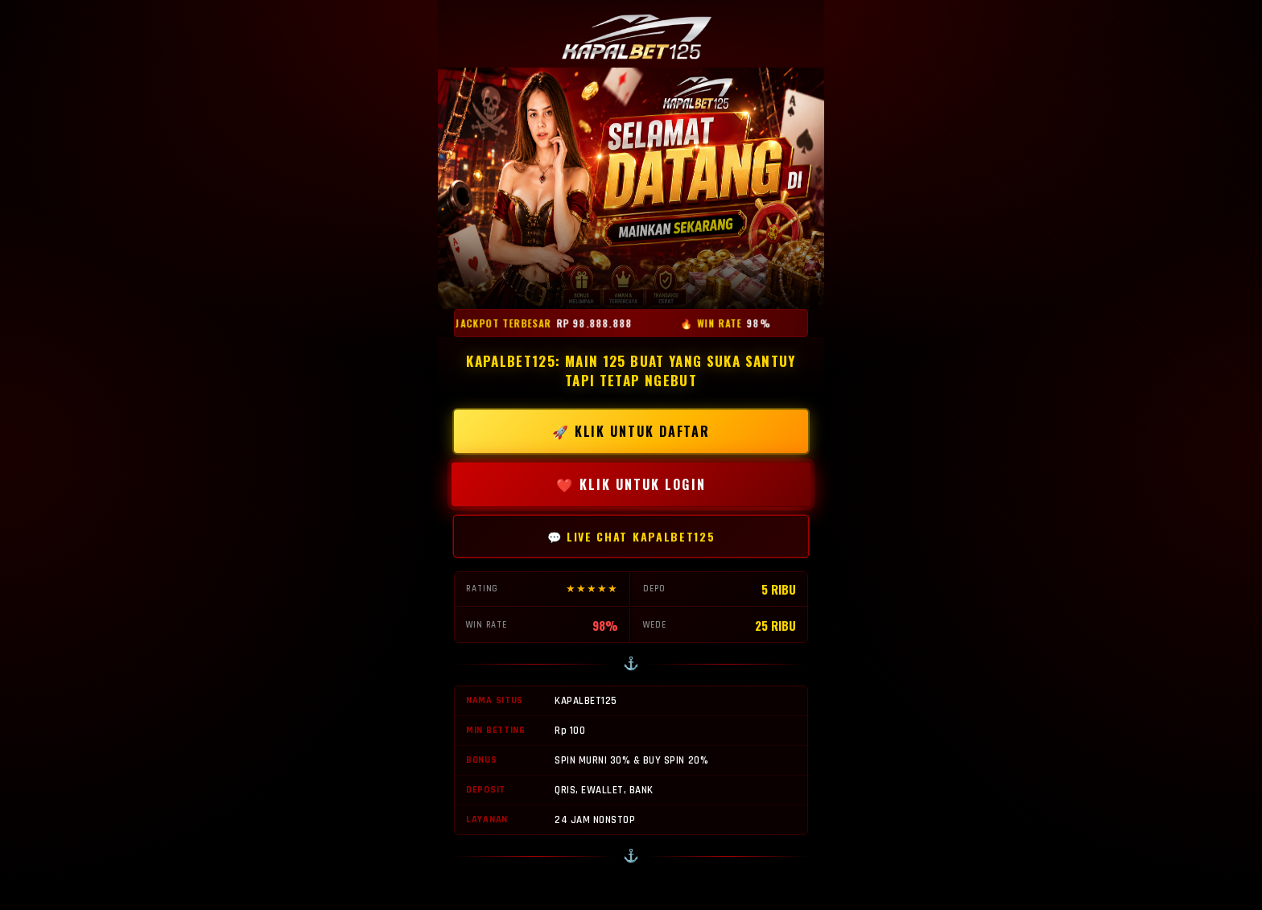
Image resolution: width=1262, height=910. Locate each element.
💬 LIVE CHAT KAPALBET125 (631, 536)
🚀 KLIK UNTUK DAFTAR (631, 431)
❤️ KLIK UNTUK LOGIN (630, 484)
